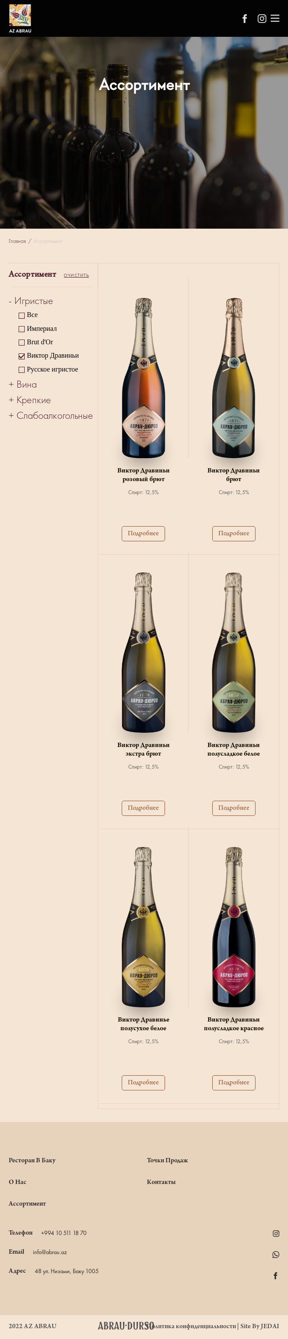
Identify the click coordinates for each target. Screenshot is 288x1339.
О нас (17, 1182)
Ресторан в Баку (32, 1161)
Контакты (161, 1182)
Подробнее (143, 533)
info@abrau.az (50, 1252)
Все (32, 314)
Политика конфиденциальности (191, 1326)
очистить (76, 275)
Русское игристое (52, 369)
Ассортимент (27, 1204)
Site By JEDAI (259, 1326)
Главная (17, 241)
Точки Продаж (167, 1161)
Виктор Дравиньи (53, 355)
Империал (42, 328)
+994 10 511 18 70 (64, 1233)
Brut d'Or (40, 342)
